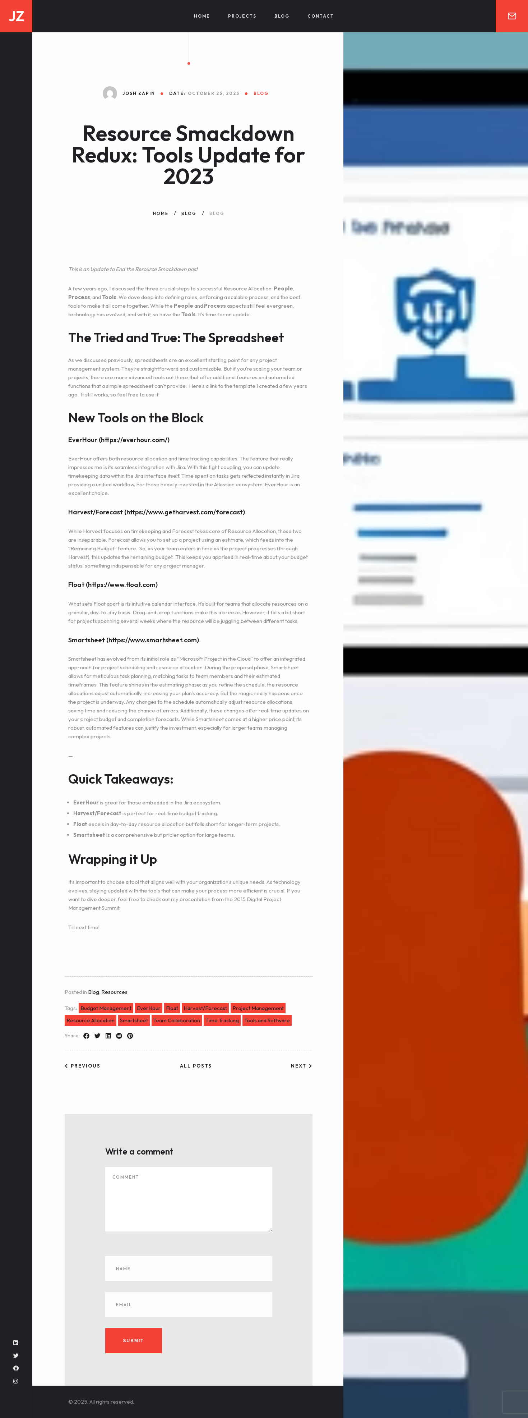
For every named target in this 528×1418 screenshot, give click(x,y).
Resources (114, 991)
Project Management (258, 1008)
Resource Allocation (90, 1020)
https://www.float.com (122, 584)
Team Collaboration (176, 1020)
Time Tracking (222, 1020)
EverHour (149, 1008)
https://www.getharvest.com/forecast (184, 512)
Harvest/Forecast (205, 1008)
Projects (242, 16)
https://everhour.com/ (134, 440)
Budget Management (105, 1008)
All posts (196, 1066)
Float (172, 1008)
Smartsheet (134, 1020)
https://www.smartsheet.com (152, 640)
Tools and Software (267, 1020)
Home (202, 16)
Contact (320, 16)
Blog (282, 16)
